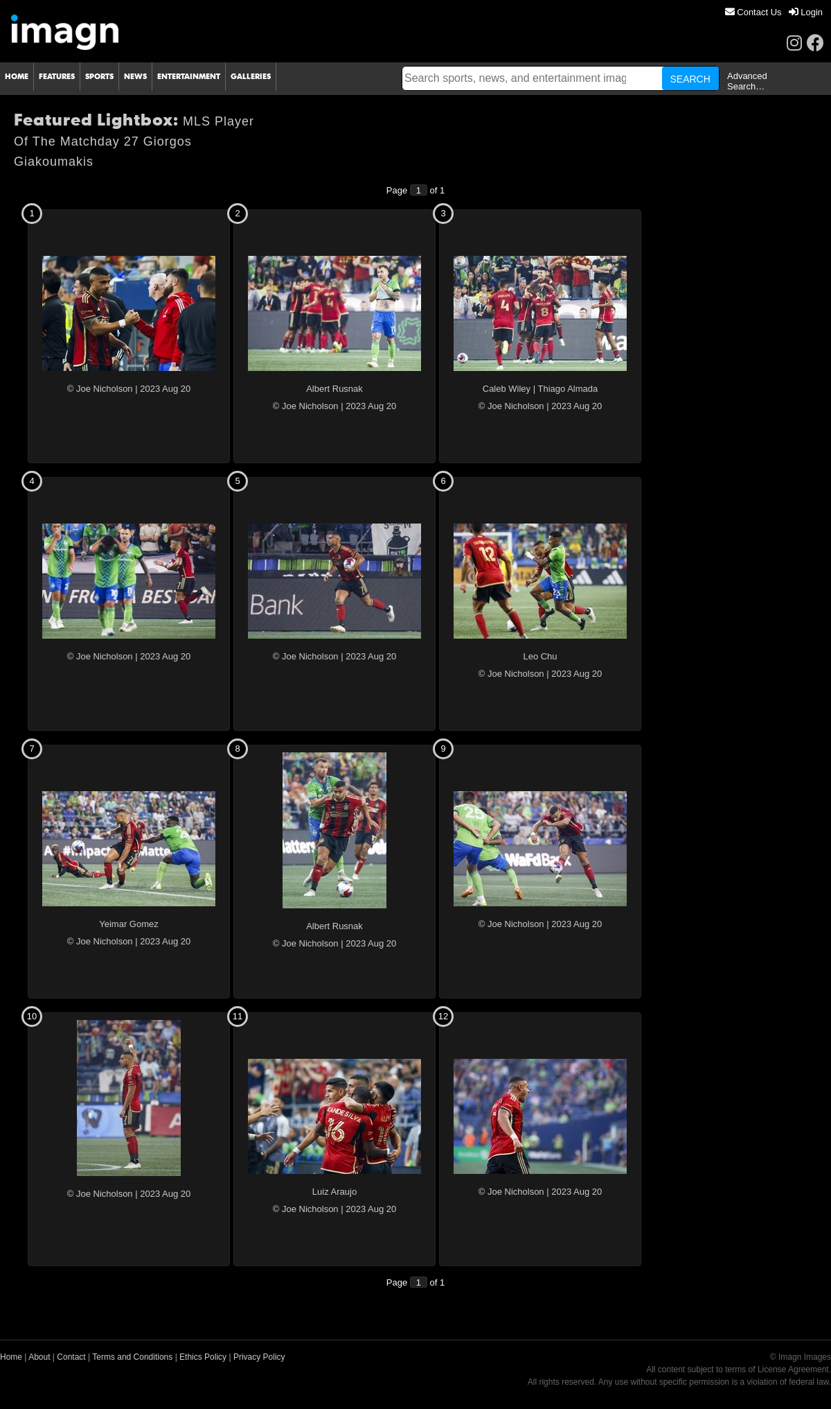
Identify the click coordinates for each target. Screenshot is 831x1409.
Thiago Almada (568, 388)
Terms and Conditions (132, 1357)
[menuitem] (753, 12)
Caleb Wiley (506, 388)
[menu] (774, 12)
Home (11, 1357)
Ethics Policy (202, 1357)
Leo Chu (540, 656)
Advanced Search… (747, 81)
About (39, 1357)
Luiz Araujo (334, 1191)
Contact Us (753, 12)
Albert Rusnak (334, 388)
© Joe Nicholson (100, 388)
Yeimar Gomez (129, 924)
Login (806, 12)
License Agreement (793, 1369)
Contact (71, 1357)
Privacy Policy (259, 1357)
